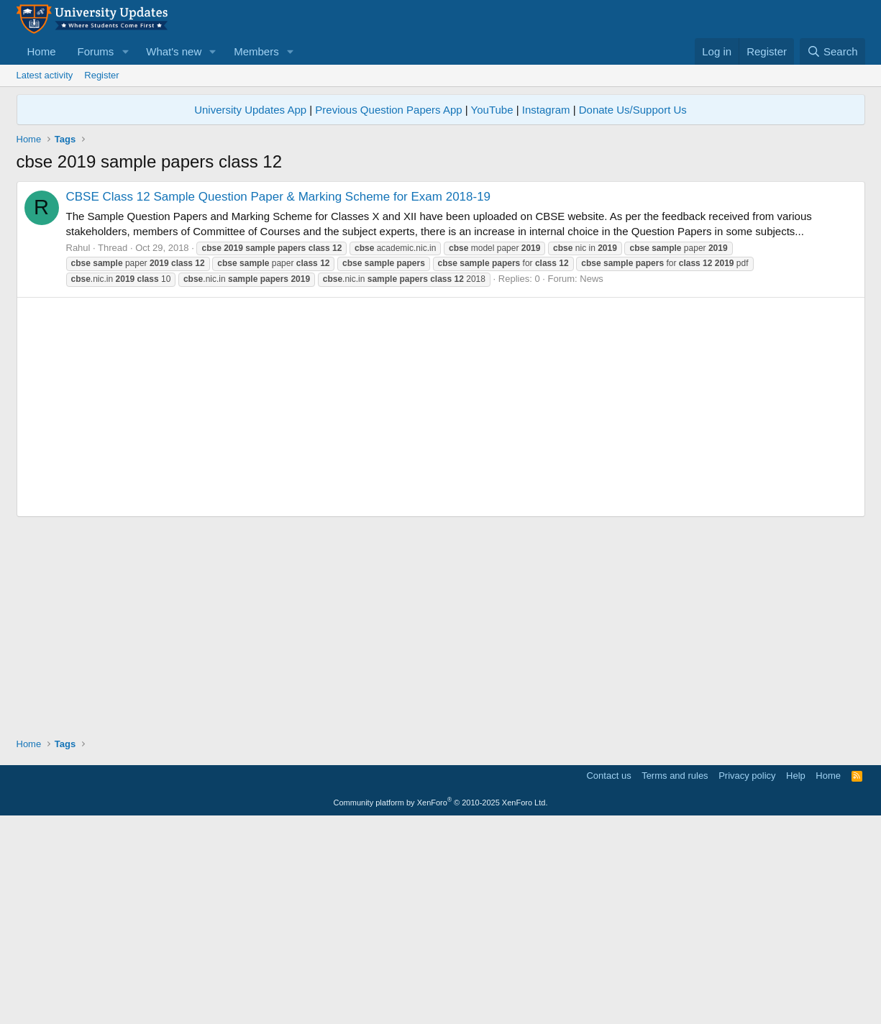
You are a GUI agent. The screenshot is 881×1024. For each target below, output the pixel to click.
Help (795, 977)
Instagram (546, 110)
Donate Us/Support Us (633, 110)
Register (101, 75)
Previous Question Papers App (388, 110)
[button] (125, 51)
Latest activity (45, 75)
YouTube (492, 110)
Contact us (608, 977)
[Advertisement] (441, 282)
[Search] (832, 51)
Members (256, 51)
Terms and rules (675, 977)
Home (41, 51)
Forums (96, 51)
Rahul (78, 449)
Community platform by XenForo (441, 1004)
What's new (173, 51)
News (591, 480)
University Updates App (250, 110)
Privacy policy (746, 977)
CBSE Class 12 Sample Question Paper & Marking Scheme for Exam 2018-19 (278, 398)
